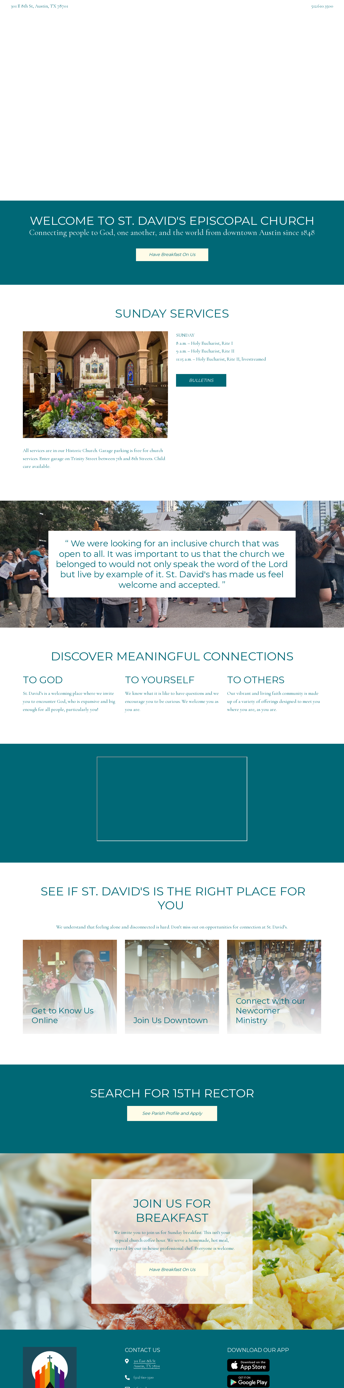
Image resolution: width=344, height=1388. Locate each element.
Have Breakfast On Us (288, 32)
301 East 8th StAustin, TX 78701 (147, 1363)
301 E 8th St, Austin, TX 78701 (39, 6)
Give (248, 32)
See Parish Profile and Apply (172, 1113)
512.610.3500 (322, 6)
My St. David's (219, 32)
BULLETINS (201, 380)
